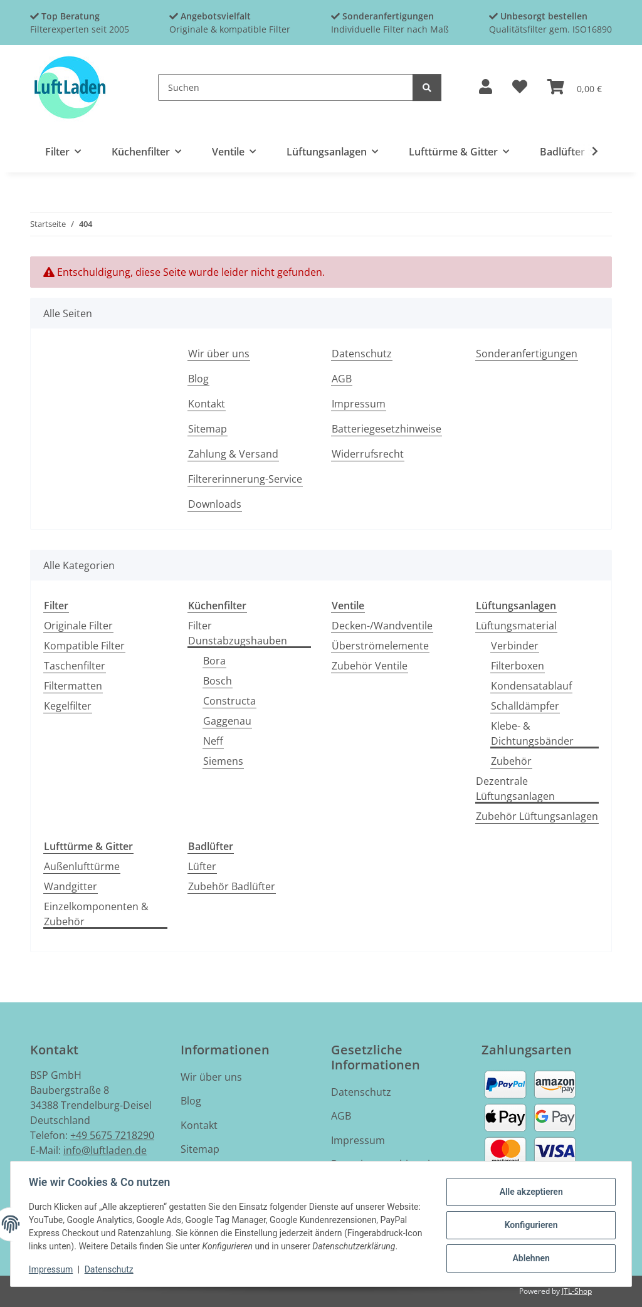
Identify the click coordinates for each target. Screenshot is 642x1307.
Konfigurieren (528, 1218)
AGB (342, 379)
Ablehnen (528, 1251)
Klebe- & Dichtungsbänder (532, 733)
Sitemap (207, 429)
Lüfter (202, 866)
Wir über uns (219, 353)
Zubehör (511, 761)
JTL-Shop (577, 1291)
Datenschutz (111, 1269)
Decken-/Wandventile (382, 626)
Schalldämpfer (525, 706)
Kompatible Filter (84, 646)
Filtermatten (73, 686)
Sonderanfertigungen (526, 353)
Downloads (214, 504)
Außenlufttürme (82, 866)
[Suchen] (285, 87)
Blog (198, 379)
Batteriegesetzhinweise (386, 429)
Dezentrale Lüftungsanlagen (515, 788)
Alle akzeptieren (528, 1186)
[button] (485, 87)
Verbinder (515, 646)
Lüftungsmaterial (516, 626)
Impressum (53, 1269)
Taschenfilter (74, 666)
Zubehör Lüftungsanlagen (537, 816)
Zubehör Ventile (370, 666)
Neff (213, 741)
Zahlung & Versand (233, 454)
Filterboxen (517, 666)
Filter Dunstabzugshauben (237, 633)
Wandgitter (70, 886)
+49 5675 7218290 (112, 1135)
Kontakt (206, 404)
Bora (214, 661)
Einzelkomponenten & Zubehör (96, 914)
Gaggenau (227, 721)
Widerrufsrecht (368, 454)
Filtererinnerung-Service (245, 479)
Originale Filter (78, 626)
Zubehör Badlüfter (231, 886)
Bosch (217, 681)
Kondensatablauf (531, 686)
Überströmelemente (380, 646)
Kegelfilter (68, 706)
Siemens (223, 761)
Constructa (229, 701)
